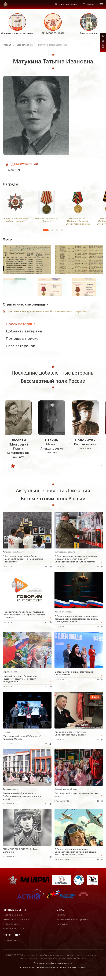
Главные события (15, 909)
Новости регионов (12, 914)
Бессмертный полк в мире (16, 919)
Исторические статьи (13, 928)
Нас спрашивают (11, 940)
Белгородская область (64, 552)
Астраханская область (13, 552)
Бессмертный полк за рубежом (72, 919)
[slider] (13, 466)
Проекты (61, 914)
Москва (6, 732)
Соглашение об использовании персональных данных (53, 967)
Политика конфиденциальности (53, 963)
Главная (7, 45)
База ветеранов (24, 45)
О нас (60, 909)
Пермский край (10, 672)
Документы (62, 924)
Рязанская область (63, 612)
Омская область (10, 789)
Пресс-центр (11, 935)
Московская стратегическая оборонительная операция (47, 311)
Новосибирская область (65, 789)
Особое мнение (11, 924)
